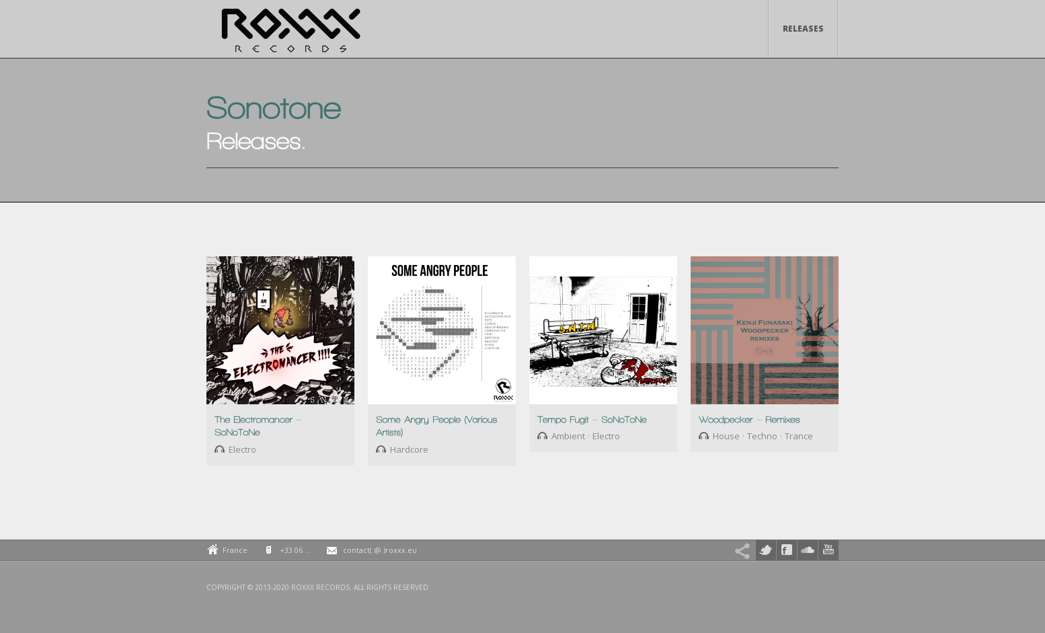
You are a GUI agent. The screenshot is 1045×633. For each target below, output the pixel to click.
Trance (799, 436)
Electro (242, 449)
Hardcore (409, 449)
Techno (762, 436)
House (726, 436)
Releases (803, 28)
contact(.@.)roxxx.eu (380, 550)
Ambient (568, 436)
